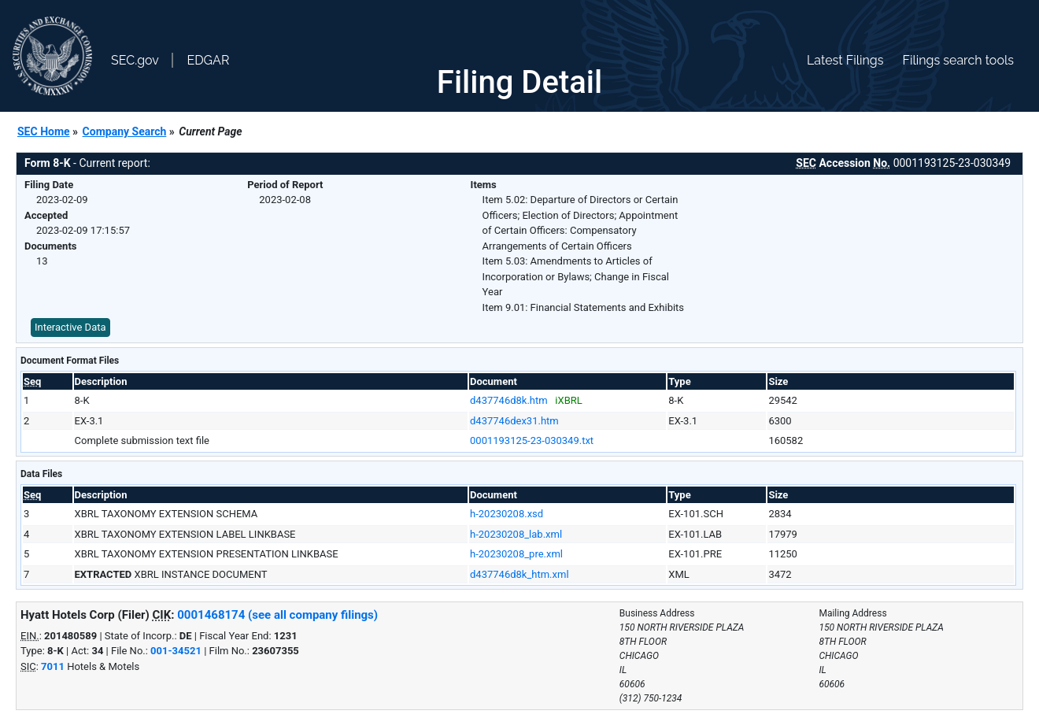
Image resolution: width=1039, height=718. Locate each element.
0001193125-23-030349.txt (531, 440)
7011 (53, 666)
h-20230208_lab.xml (516, 534)
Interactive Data (70, 327)
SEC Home (43, 131)
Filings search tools (958, 60)
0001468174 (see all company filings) (277, 615)
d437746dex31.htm (514, 421)
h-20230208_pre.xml (516, 554)
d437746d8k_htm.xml (519, 574)
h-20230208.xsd (506, 514)
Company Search (125, 131)
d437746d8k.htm (509, 400)
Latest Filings (845, 60)
